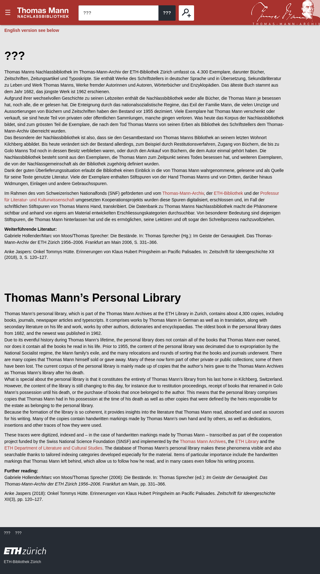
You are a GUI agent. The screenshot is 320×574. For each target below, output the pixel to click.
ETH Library (247, 441)
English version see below (31, 30)
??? (43, 12)
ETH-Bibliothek (228, 193)
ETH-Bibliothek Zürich (22, 562)
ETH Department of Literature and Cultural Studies (53, 448)
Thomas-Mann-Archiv (183, 193)
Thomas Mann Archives (203, 441)
